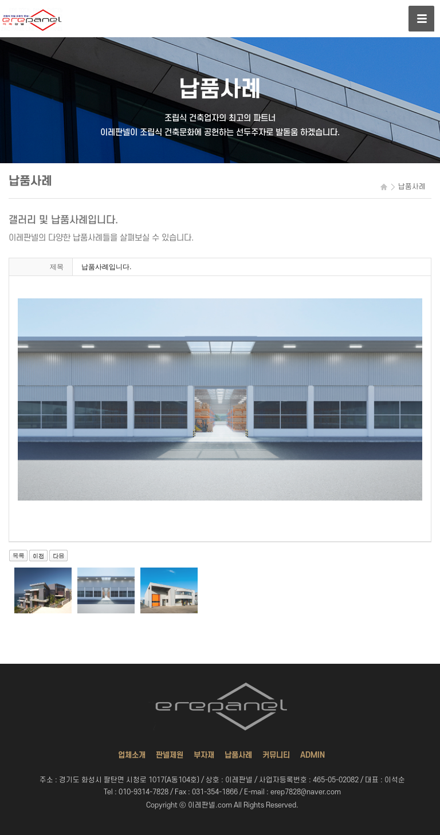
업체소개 (132, 755)
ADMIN (312, 755)
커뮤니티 (276, 755)
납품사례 (238, 755)
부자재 (204, 755)
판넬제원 (169, 755)
